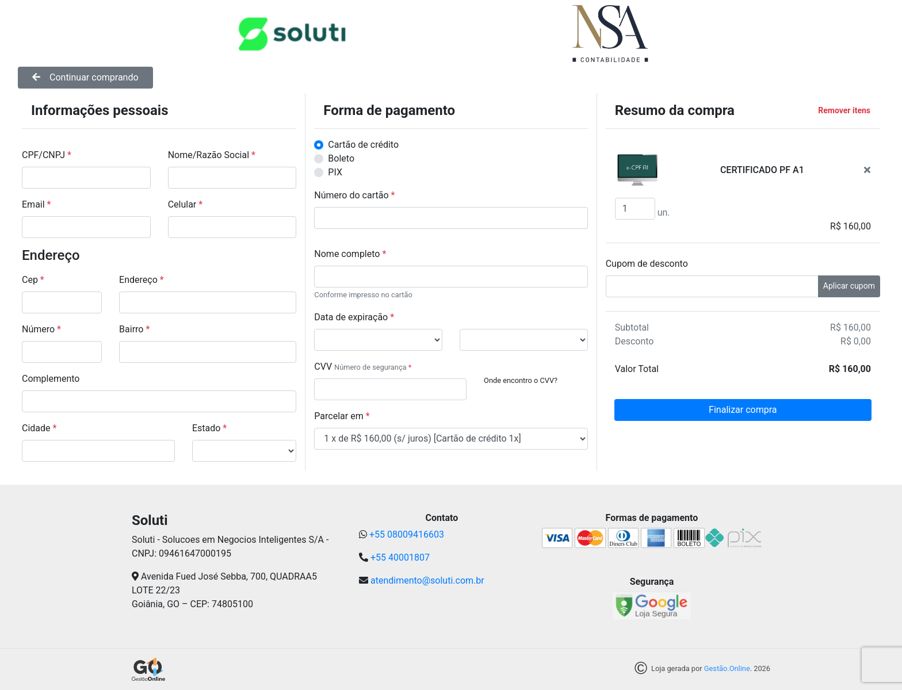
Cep (33, 279)
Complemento (50, 378)
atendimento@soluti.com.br (427, 580)
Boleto (341, 158)
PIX (335, 172)
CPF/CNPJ (46, 155)
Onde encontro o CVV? (520, 380)
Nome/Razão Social (211, 155)
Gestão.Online (727, 669)
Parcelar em (341, 416)
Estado (209, 428)
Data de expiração (354, 317)
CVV (323, 366)
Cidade (39, 428)
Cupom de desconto (647, 263)
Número (41, 329)
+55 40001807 (400, 557)
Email (36, 204)
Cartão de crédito (363, 144)
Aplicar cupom (849, 285)
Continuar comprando (85, 77)
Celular (185, 204)
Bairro (134, 329)
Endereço (141, 279)
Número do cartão (354, 195)
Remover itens (844, 110)
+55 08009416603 (406, 534)
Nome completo (350, 253)
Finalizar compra (743, 409)
